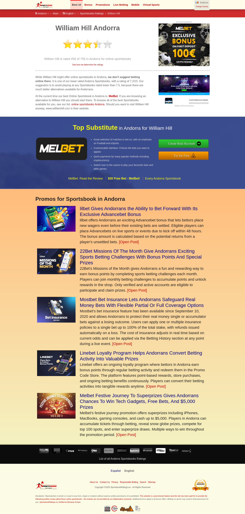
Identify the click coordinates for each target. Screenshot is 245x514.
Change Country (202, 6)
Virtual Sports (151, 4)
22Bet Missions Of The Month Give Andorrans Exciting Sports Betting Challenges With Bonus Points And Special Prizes (141, 256)
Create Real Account (197, 145)
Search (143, 482)
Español (116, 470)
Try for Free (197, 153)
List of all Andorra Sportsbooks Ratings (122, 458)
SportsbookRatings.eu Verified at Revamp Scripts (59, 502)
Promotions (103, 4)
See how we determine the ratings (87, 65)
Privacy (114, 482)
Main (56, 13)
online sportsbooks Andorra (87, 104)
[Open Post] (129, 242)
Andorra (42, 13)
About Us (94, 482)
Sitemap (151, 482)
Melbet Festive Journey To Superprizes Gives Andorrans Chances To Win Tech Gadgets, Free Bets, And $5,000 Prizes (139, 401)
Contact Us (105, 482)
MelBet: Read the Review (85, 193)
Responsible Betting (129, 482)
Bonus (88, 4)
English (69, 13)
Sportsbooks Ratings (91, 13)
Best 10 (76, 4)
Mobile (135, 4)
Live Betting (120, 4)
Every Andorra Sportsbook (163, 193)
